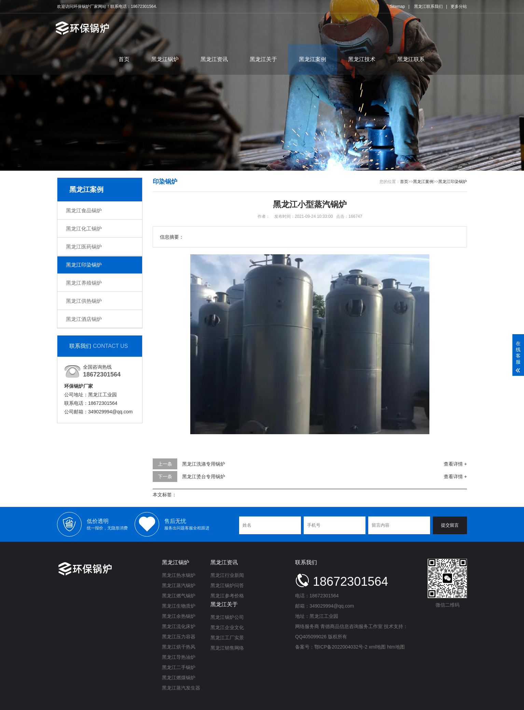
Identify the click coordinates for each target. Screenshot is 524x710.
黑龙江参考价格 (227, 595)
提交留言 (450, 525)
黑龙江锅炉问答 (227, 585)
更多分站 (459, 6)
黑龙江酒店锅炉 (84, 319)
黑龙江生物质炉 (178, 606)
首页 (124, 59)
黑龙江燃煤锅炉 (178, 677)
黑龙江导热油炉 (178, 657)
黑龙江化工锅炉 (84, 228)
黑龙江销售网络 (227, 648)
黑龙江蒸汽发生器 (181, 688)
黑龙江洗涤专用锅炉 (203, 464)
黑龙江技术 (361, 59)
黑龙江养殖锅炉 (84, 283)
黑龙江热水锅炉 (178, 575)
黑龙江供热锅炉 (84, 301)
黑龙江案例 (312, 59)
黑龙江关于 (263, 59)
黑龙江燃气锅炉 (178, 595)
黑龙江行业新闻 (227, 575)
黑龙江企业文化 (227, 627)
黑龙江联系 (411, 59)
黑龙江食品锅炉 (84, 210)
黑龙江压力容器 (178, 636)
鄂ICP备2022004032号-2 (341, 647)
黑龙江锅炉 (165, 59)
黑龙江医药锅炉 (84, 247)
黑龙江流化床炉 (178, 626)
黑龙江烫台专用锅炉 (203, 476)
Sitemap (397, 6)
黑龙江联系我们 (428, 6)
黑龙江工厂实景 (227, 637)
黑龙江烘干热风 (178, 647)
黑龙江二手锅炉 (178, 667)
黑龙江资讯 (214, 59)
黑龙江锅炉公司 (227, 617)
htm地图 (395, 647)
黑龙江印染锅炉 (84, 265)
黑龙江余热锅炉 (178, 616)
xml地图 (377, 647)
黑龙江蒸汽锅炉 (178, 585)
